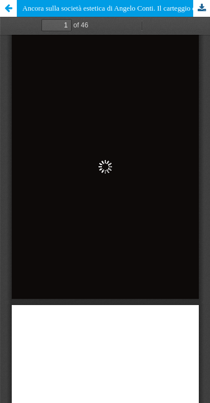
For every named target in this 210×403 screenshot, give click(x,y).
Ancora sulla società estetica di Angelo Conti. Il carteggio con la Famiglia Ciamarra (116, 8)
